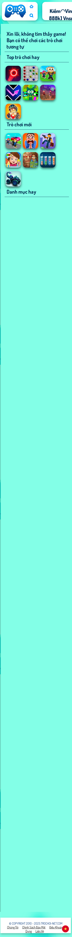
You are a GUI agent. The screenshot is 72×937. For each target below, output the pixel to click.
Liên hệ (40, 931)
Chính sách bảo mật (34, 927)
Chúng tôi (12, 927)
